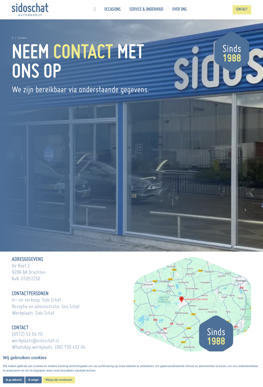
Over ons (179, 10)
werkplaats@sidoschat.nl (35, 340)
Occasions (112, 10)
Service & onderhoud (146, 10)
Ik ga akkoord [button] (14, 379)
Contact (242, 9)
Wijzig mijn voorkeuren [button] (58, 379)
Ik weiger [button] (33, 379)
